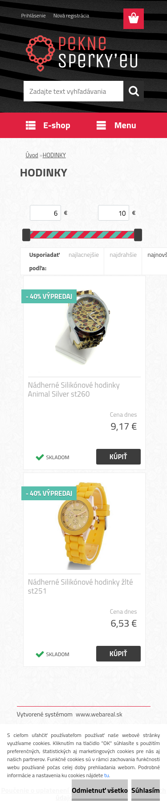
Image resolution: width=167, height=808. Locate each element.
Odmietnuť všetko (100, 790)
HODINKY (54, 155)
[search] (133, 91)
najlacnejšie (84, 254)
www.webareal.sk (99, 714)
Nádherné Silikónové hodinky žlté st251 (80, 586)
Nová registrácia (71, 15)
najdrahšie (123, 254)
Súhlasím (145, 790)
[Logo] (83, 52)
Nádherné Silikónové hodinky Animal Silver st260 (74, 389)
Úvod (32, 155)
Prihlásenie (33, 15)
